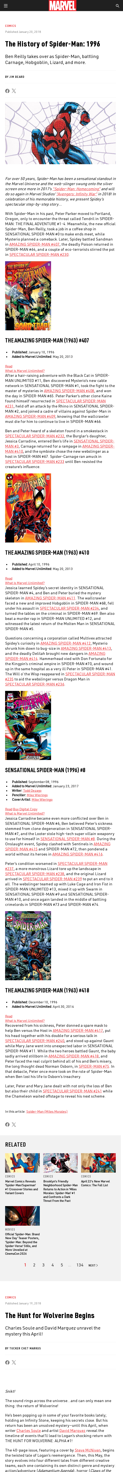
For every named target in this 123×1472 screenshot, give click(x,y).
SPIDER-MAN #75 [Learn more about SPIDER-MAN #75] (94, 1066)
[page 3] (43, 1265)
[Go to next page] (94, 1265)
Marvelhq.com (71, 1345)
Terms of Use (18, 1454)
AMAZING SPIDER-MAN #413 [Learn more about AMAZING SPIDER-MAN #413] (86, 648)
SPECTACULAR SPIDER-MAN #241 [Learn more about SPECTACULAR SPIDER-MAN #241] (72, 1091)
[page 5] (62, 1265)
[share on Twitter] (22, 1434)
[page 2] (34, 1265)
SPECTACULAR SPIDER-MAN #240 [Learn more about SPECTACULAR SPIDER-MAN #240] (34, 1040)
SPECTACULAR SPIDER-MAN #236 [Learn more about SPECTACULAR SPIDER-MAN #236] (34, 684)
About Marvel (17, 1327)
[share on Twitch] (99, 1434)
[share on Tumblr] (48, 1434)
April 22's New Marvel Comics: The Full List (95, 1183)
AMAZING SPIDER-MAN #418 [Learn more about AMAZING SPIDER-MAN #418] (74, 1056)
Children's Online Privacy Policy (23, 1460)
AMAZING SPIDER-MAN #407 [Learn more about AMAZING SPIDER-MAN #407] (34, 244)
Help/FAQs (14, 1336)
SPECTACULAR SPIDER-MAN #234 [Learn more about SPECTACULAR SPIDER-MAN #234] (69, 608)
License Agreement (56, 1460)
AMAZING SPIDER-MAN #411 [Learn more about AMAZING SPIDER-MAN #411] (50, 598)
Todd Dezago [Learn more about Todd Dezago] (32, 790)
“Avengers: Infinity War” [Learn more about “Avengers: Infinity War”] (76, 193)
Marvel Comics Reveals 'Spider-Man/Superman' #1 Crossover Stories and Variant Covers (21, 1187)
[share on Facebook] (7, 91)
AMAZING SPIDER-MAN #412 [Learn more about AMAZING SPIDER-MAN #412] (65, 643)
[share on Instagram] (35, 1434)
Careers (12, 1345)
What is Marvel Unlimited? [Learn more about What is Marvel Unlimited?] (25, 370)
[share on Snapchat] (73, 1434)
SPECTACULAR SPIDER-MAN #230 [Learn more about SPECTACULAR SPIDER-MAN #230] (39, 254)
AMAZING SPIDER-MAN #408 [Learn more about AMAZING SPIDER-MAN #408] (69, 390)
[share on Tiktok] (112, 1434)
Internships (15, 1354)
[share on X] (14, 91)
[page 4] (53, 1265)
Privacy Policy (38, 1454)
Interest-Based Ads (83, 1460)
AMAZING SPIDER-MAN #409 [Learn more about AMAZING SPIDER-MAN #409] (30, 416)
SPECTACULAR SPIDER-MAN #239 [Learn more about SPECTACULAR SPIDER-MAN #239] (52, 878)
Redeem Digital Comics (77, 1354)
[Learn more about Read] (8, 366)
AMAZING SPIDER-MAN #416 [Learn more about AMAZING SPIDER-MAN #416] (77, 854)
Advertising (69, 1327)
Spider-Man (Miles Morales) (47, 1111)
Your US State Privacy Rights (66, 1454)
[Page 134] (80, 1265)
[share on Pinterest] (86, 1434)
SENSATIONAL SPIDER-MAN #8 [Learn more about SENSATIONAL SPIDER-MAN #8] (67, 838)
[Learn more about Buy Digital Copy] (25, 809)
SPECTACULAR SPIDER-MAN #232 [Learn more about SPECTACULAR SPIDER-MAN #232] (34, 436)
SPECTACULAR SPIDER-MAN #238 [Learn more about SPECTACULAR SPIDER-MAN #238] (34, 873)
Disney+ (66, 1336)
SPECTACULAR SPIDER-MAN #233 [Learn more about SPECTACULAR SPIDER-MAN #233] (34, 461)
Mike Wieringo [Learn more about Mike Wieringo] (37, 795)
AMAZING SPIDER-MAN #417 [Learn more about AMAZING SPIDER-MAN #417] (78, 1030)
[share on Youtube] (61, 1434)
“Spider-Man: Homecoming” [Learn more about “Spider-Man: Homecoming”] (76, 188)
